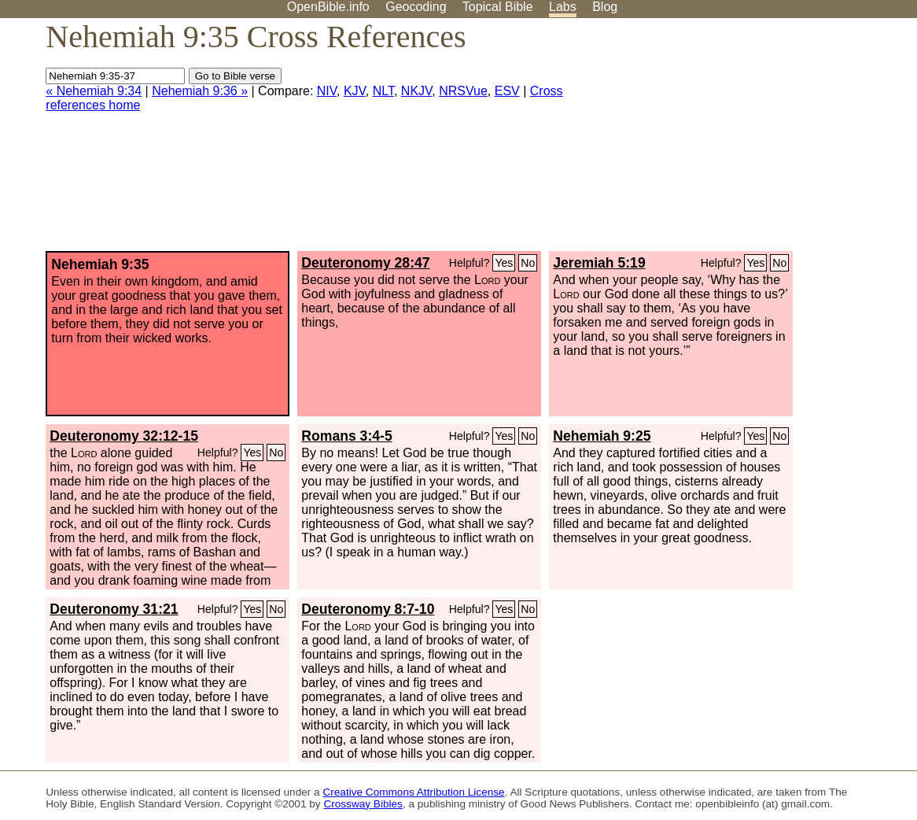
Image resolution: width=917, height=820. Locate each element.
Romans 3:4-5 (346, 436)
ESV (507, 91)
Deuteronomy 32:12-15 (124, 436)
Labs (562, 6)
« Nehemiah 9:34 (94, 91)
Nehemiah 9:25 (601, 436)
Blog (604, 6)
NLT (383, 91)
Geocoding (415, 6)
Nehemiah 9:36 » (200, 91)
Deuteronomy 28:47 (365, 263)
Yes (504, 263)
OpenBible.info (328, 6)
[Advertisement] (758, 141)
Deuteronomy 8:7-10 (367, 609)
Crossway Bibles (362, 804)
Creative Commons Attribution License (413, 792)
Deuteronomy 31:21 (114, 609)
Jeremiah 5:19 (599, 263)
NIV (327, 91)
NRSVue (463, 91)
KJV (355, 91)
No (528, 263)
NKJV (416, 91)
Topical (497, 6)
